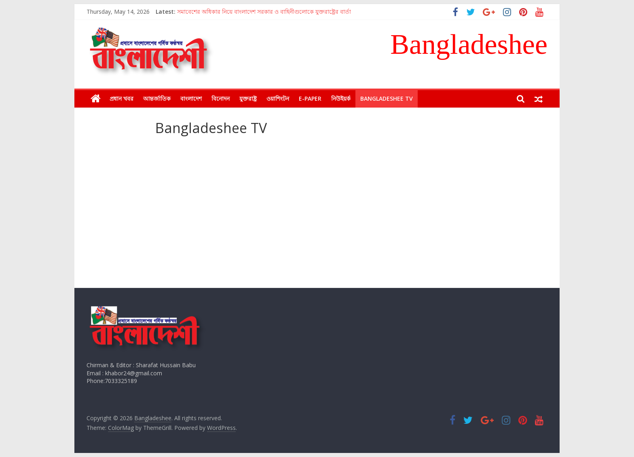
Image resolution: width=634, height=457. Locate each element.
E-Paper (310, 98)
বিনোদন (220, 98)
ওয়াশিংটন (277, 98)
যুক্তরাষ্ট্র (248, 98)
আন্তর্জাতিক (157, 98)
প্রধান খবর (121, 98)
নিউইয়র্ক (341, 98)
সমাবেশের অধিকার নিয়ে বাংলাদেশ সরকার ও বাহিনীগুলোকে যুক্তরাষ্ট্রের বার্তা (264, 11)
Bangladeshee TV (386, 98)
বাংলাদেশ (191, 98)
